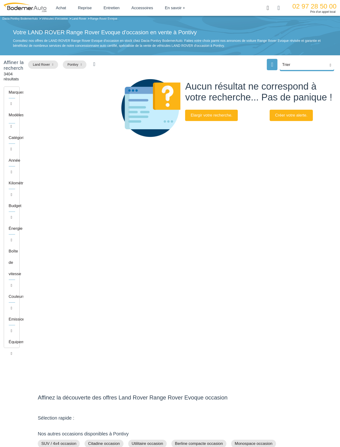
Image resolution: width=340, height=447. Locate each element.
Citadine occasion (104, 286)
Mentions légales (203, 427)
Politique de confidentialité (249, 427)
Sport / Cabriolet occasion (147, 295)
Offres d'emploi (141, 406)
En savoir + (192, 8)
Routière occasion (97, 295)
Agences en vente (263, 413)
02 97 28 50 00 (314, 6)
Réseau (136, 392)
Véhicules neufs (201, 406)
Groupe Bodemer (143, 384)
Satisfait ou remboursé (266, 384)
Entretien (128, 8)
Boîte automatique (203, 392)
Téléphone (72, 385)
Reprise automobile (264, 392)
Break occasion (55, 295)
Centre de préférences (173, 427)
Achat (77, 8)
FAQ (133, 413)
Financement (139, 399)
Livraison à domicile (264, 399)
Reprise (101, 8)
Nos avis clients (52, 394)
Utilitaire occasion (147, 286)
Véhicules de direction (206, 399)
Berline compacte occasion (199, 286)
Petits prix (50, 305)
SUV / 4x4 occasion (58, 286)
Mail (46, 385)
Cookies (223, 427)
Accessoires (159, 8)
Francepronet (85, 428)
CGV (273, 427)
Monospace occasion (253, 286)
